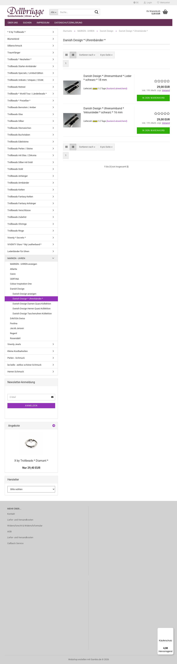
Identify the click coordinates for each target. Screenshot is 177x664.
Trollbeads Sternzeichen (19, 128)
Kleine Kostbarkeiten (17, 351)
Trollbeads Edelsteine (18, 141)
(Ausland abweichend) (116, 88)
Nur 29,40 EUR (31, 467)
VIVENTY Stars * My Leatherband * (24, 244)
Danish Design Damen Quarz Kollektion (32, 303)
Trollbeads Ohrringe (17, 224)
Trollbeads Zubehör (16, 217)
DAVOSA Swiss (17, 318)
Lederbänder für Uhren (18, 251)
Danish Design (17, 288)
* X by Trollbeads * (16, 32)
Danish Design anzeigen (24, 293)
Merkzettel (163, 2)
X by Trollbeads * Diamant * (31, 460)
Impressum (43, 22)
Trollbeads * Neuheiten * (19, 59)
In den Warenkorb (153, 98)
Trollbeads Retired (16, 87)
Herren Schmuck (15, 371)
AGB (9, 531)
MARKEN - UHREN (16, 258)
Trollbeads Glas (15, 114)
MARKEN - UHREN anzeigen (23, 264)
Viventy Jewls (14, 344)
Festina (13, 323)
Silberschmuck (14, 45)
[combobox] (87, 55)
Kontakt (11, 514)
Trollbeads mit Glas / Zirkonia (21, 155)
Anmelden (31, 405)
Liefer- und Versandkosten (20, 519)
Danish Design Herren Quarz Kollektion (31, 308)
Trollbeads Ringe (15, 230)
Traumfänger (13, 52)
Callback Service (15, 543)
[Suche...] (53, 12)
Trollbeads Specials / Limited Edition (25, 73)
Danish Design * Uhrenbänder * (28, 298)
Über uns (13, 22)
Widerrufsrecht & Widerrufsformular (24, 525)
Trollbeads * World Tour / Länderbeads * (27, 93)
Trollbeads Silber (15, 121)
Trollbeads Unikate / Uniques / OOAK (25, 80)
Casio (13, 274)
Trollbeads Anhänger (17, 176)
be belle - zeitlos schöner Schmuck (24, 365)
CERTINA (14, 279)
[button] (136, 2)
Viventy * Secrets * (16, 237)
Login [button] (148, 2)
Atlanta (13, 269)
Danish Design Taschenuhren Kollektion (32, 313)
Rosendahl (15, 338)
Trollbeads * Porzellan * (18, 100)
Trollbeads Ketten (16, 189)
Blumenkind (13, 39)
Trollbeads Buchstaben (18, 134)
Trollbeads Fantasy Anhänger (21, 203)
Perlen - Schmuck (16, 358)
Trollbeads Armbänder (18, 182)
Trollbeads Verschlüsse (19, 210)
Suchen (27, 22)
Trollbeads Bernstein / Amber (21, 107)
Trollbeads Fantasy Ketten (20, 196)
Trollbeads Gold (15, 169)
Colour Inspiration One (21, 283)
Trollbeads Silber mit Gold (19, 162)
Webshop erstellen (77, 659)
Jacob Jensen (17, 328)
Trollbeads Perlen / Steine (20, 148)
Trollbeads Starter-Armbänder (21, 66)
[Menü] (171, 630)
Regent (13, 333)
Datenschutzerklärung (68, 22)
